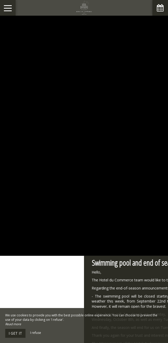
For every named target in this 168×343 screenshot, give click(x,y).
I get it (15, 333)
